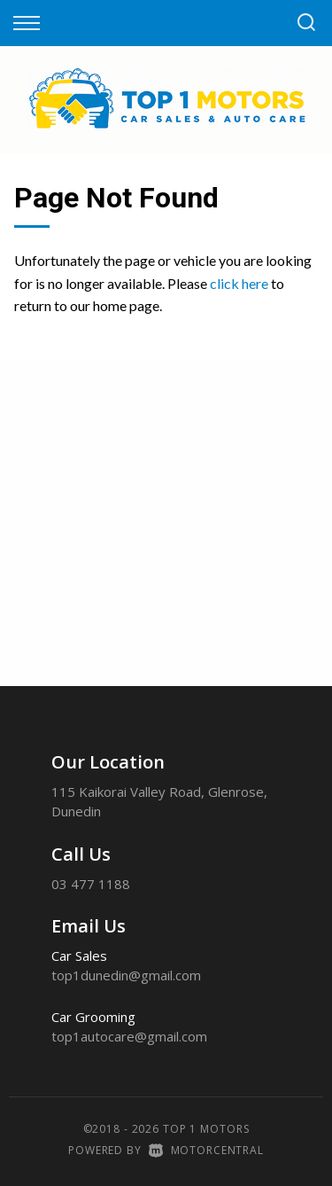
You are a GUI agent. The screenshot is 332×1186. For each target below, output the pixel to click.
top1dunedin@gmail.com (126, 975)
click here (239, 283)
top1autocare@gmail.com (129, 1036)
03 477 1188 (90, 884)
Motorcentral (206, 1150)
